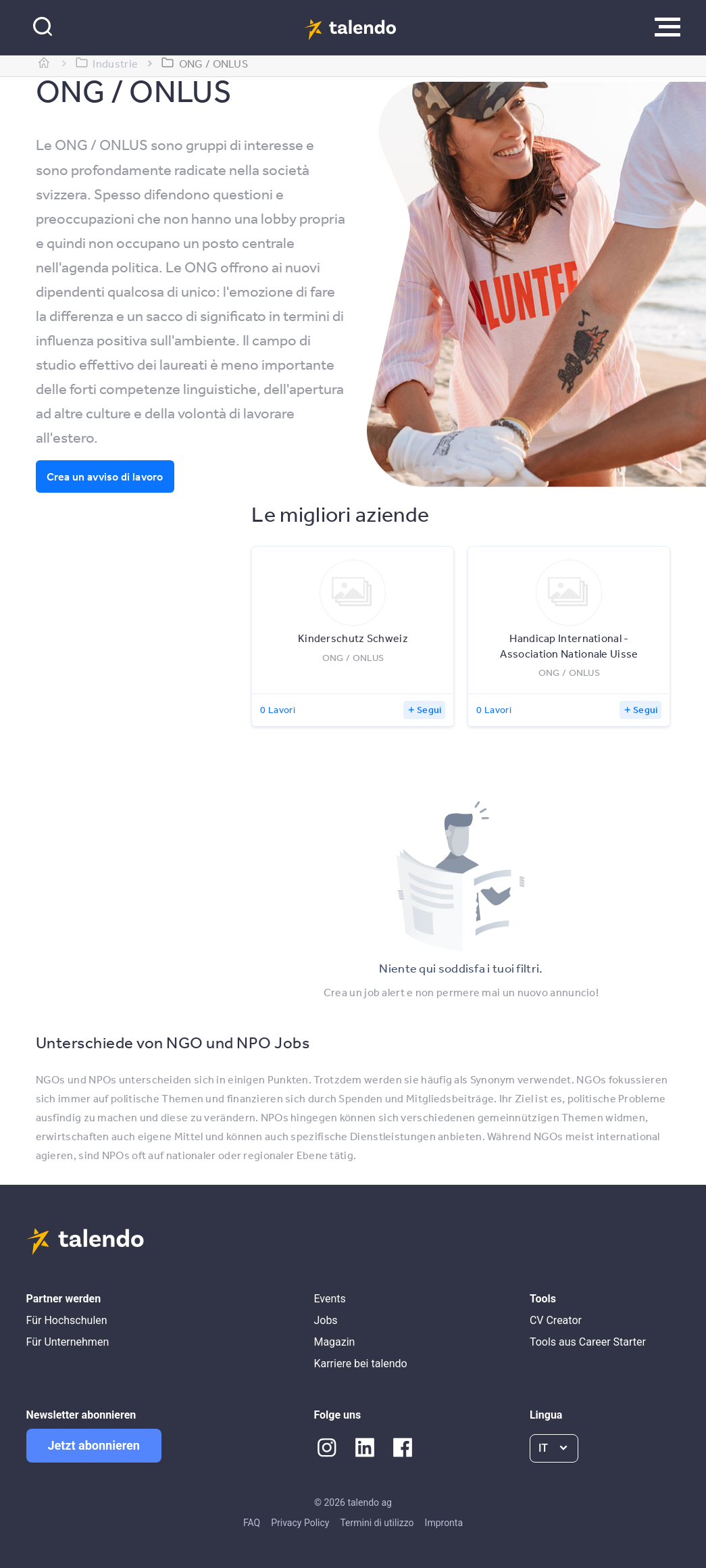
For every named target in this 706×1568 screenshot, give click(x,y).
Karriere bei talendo (360, 1363)
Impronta (444, 1522)
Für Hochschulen (66, 1320)
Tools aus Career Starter (588, 1342)
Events (329, 1298)
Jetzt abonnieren (94, 1445)
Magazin (334, 1342)
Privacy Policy (300, 1522)
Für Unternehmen (67, 1342)
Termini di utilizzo (376, 1522)
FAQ (251, 1522)
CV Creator (556, 1320)
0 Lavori (277, 710)
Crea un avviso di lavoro (105, 476)
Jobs (325, 1320)
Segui (429, 710)
